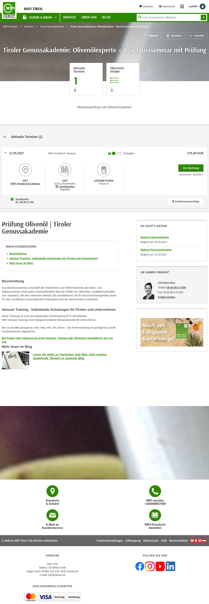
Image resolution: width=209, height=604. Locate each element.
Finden (203, 17)
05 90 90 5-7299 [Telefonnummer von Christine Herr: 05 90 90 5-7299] (176, 287)
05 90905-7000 (57, 567)
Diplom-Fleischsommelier (156, 249)
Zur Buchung (193, 167)
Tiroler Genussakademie (52, 26)
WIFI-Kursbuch (10, 26)
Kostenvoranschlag (185, 201)
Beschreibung (17, 253)
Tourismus (29, 26)
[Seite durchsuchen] (172, 17)
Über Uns (89, 17)
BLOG (106, 17)
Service (69, 17)
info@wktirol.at (56, 575)
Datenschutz (150, 540)
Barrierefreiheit (178, 540)
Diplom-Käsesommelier (154, 237)
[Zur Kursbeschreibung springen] (122, 79)
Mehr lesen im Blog (21, 263)
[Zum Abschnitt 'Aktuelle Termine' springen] (86, 79)
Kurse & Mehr (38, 17)
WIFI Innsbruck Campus (25, 183)
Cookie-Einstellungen (110, 540)
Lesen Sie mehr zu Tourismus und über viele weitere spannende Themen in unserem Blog (70, 356)
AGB (164, 540)
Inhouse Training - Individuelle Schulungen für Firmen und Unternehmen (53, 258)
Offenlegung (133, 540)
